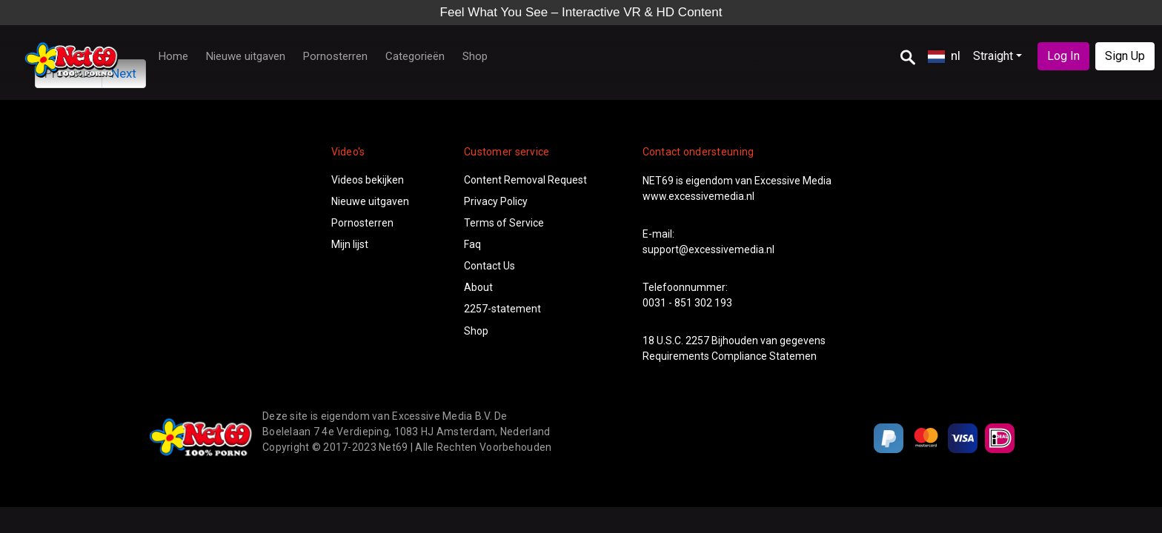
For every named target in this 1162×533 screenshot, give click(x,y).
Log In (1063, 56)
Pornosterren (335, 56)
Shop (475, 56)
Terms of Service (504, 223)
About (478, 287)
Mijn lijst (349, 244)
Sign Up (1125, 56)
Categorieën (415, 56)
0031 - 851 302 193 (687, 303)
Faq (472, 244)
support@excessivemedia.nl (708, 249)
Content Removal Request (525, 180)
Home (173, 56)
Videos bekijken (367, 180)
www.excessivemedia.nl (698, 196)
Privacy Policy (496, 201)
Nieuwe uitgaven (245, 56)
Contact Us (489, 266)
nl (944, 55)
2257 (697, 340)
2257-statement (502, 309)
